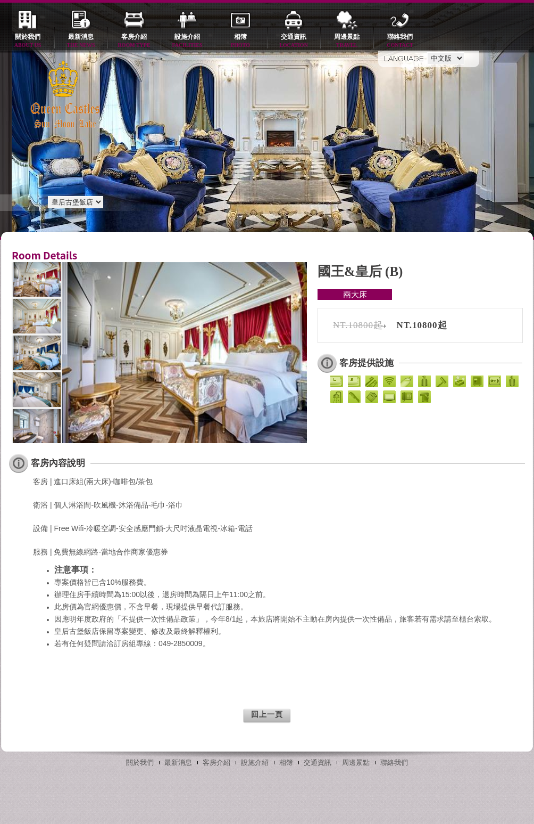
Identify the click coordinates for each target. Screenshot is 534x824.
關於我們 (27, 41)
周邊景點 (346, 41)
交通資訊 (293, 41)
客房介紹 (134, 41)
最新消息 (80, 41)
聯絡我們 (400, 41)
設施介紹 (187, 41)
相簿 (240, 41)
